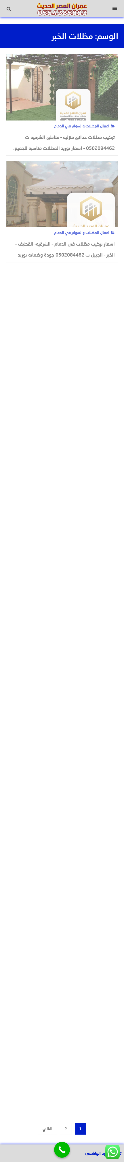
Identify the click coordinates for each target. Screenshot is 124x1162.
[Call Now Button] (62, 1150)
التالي (47, 1128)
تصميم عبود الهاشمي (103, 1153)
